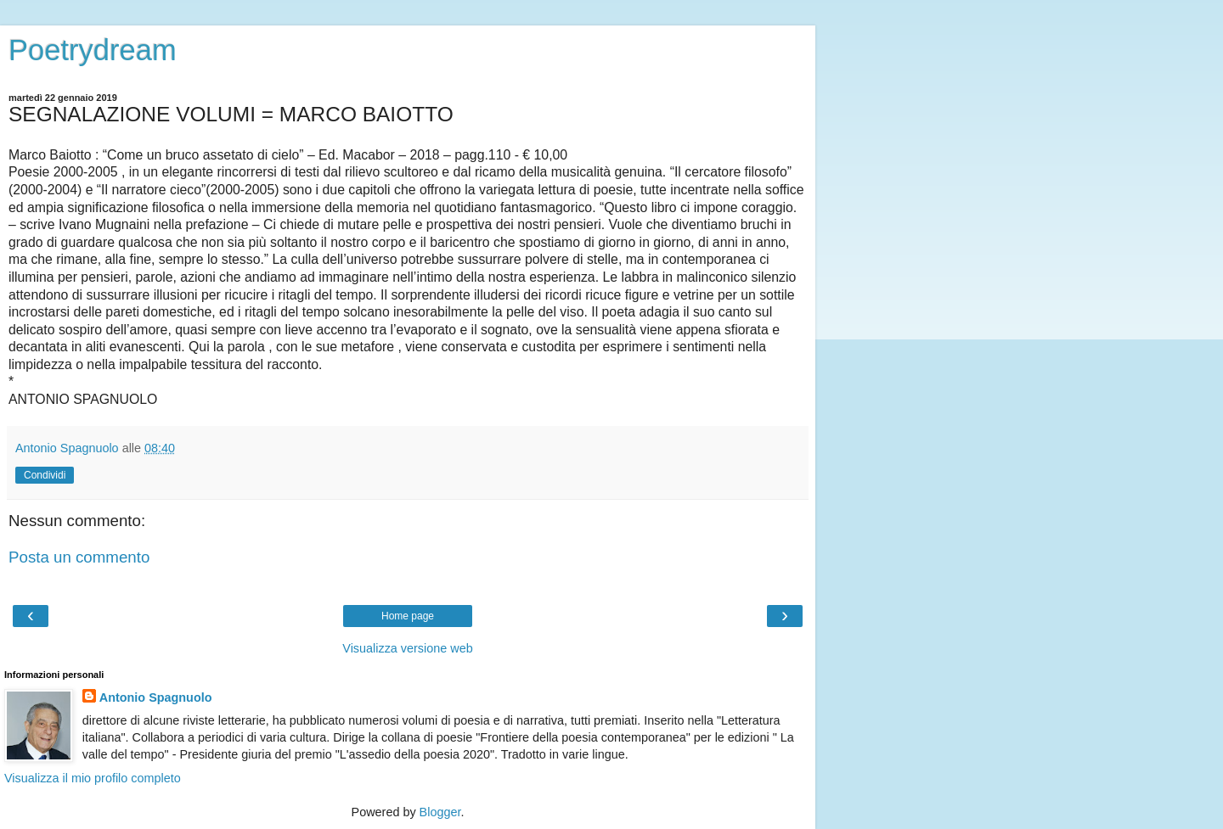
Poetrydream (92, 50)
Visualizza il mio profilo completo (92, 778)
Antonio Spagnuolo (155, 697)
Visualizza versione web (407, 648)
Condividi (44, 475)
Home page (407, 616)
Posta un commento (78, 557)
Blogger (440, 812)
